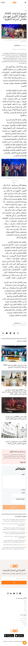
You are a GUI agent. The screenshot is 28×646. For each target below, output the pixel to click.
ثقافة (25, 605)
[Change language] (3, 2)
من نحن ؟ (25, 616)
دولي (26, 612)
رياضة (25, 608)
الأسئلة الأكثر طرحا (23, 618)
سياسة (25, 600)
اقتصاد (25, 601)
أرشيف (25, 625)
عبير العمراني (17, 45)
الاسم (23, 492)
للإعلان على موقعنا (23, 620)
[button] (25, 643)
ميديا (25, 10)
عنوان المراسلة (20, 499)
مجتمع (25, 603)
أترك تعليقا (14, 507)
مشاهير (25, 610)
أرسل (14, 582)
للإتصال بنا (24, 623)
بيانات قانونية (24, 622)
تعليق (23, 474)
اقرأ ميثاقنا (22, 462)
